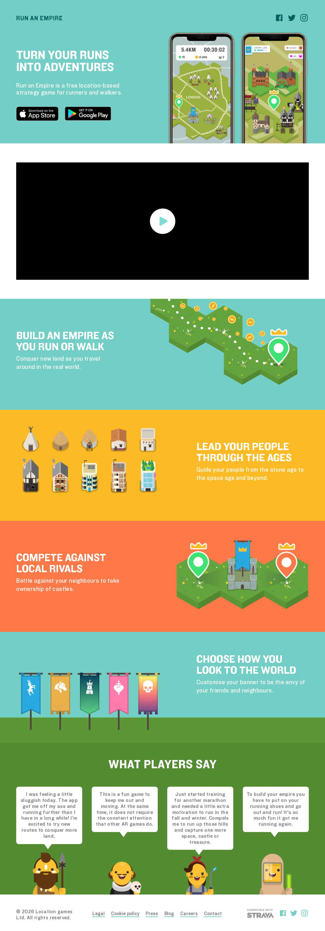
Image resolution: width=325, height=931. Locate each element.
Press (152, 913)
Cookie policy (125, 913)
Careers (189, 913)
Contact (213, 913)
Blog (169, 913)
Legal (98, 913)
